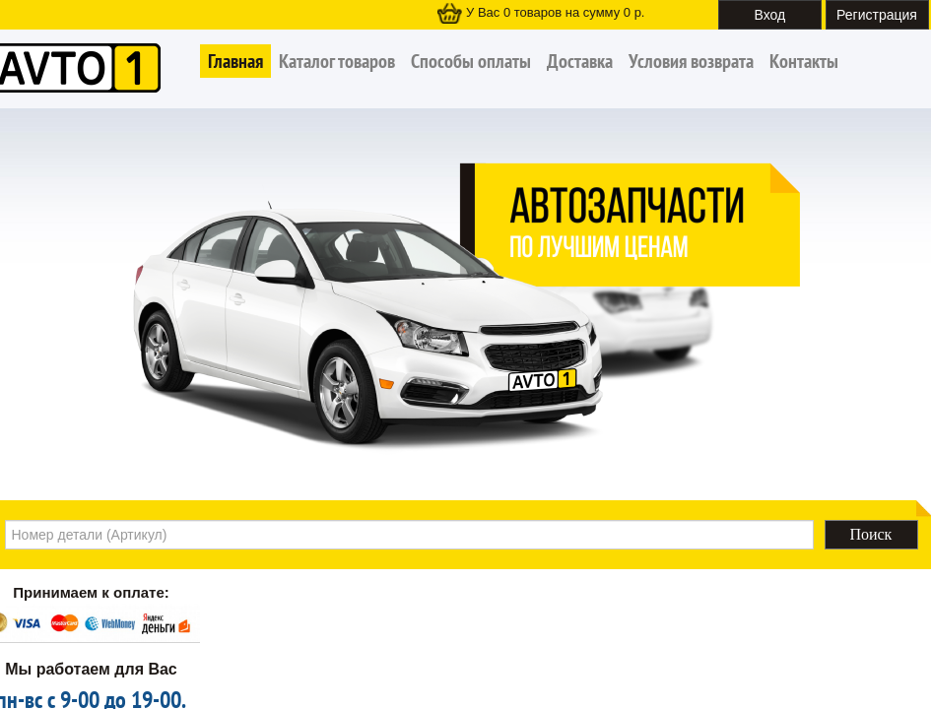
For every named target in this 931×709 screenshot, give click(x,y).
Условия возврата (691, 61)
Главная (235, 61)
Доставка (580, 61)
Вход (770, 15)
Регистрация (876, 15)
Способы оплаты (471, 61)
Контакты (803, 61)
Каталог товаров (337, 61)
